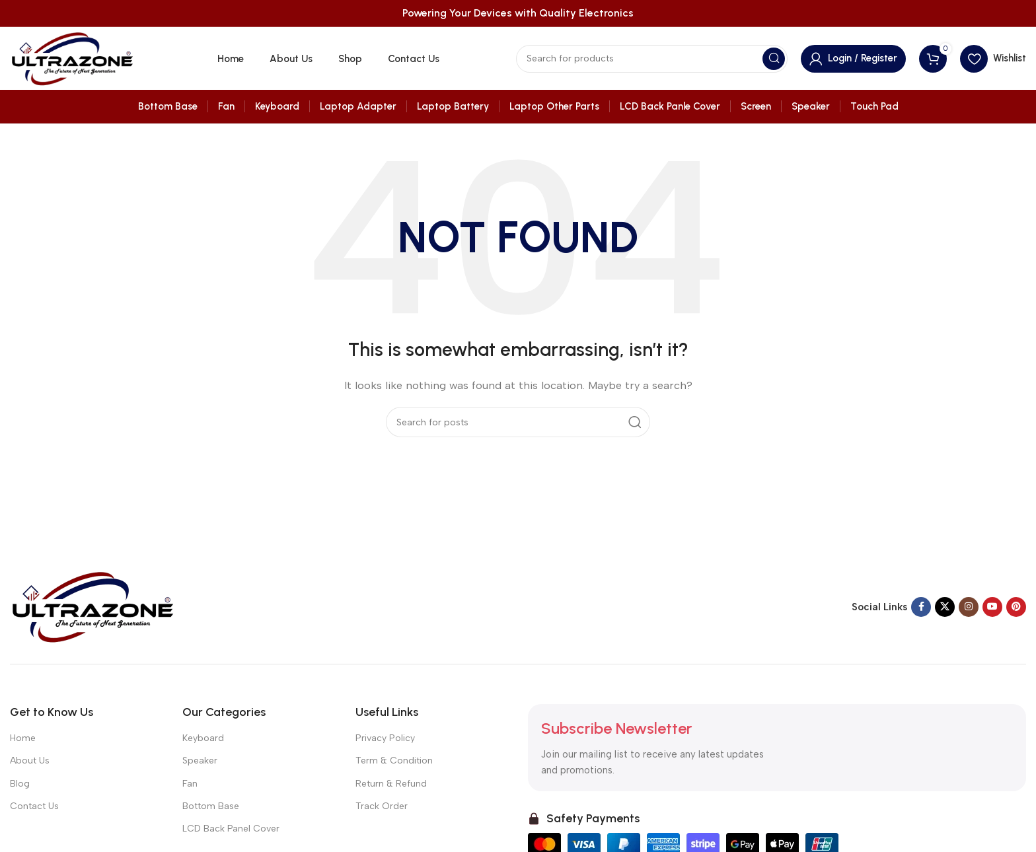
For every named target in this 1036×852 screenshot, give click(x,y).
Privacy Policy (385, 738)
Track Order (381, 806)
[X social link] (945, 607)
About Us (30, 760)
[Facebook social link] (921, 607)
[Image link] (92, 606)
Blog (20, 783)
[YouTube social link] (992, 607)
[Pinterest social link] (1016, 607)
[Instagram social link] (969, 607)
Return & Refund (391, 783)
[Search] (652, 59)
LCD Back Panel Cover (230, 828)
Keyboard (203, 738)
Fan (190, 783)
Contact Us (34, 806)
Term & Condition (394, 760)
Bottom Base (210, 806)
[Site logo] (72, 57)
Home (23, 738)
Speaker (199, 760)
